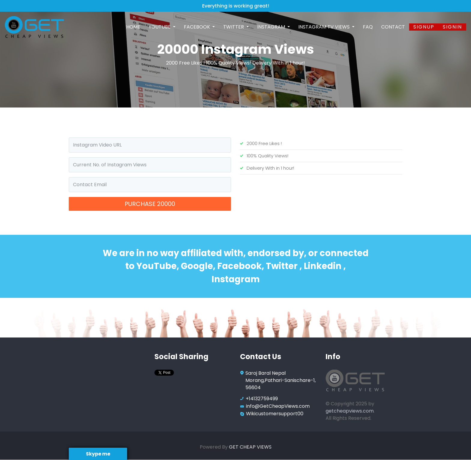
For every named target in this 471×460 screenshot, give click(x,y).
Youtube (160, 26)
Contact (393, 26)
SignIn (452, 26)
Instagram (271, 26)
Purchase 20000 (150, 204)
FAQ (368, 26)
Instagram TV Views (324, 26)
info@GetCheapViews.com (278, 406)
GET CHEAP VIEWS (250, 446)
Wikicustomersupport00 (274, 413)
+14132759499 (262, 398)
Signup (423, 26)
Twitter (234, 26)
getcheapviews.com (350, 410)
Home (133, 26)
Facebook (197, 26)
